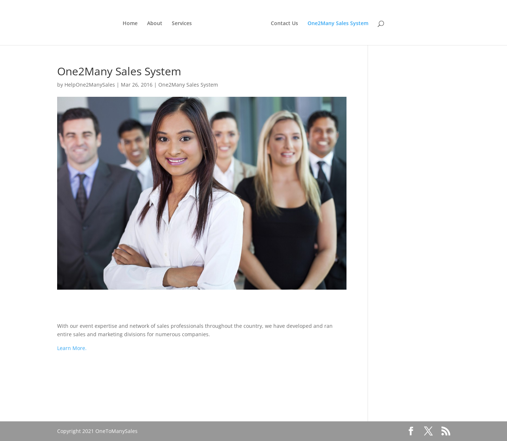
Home (130, 24)
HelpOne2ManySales (89, 84)
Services (182, 24)
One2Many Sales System (338, 24)
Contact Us (284, 24)
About (154, 24)
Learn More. (72, 348)
